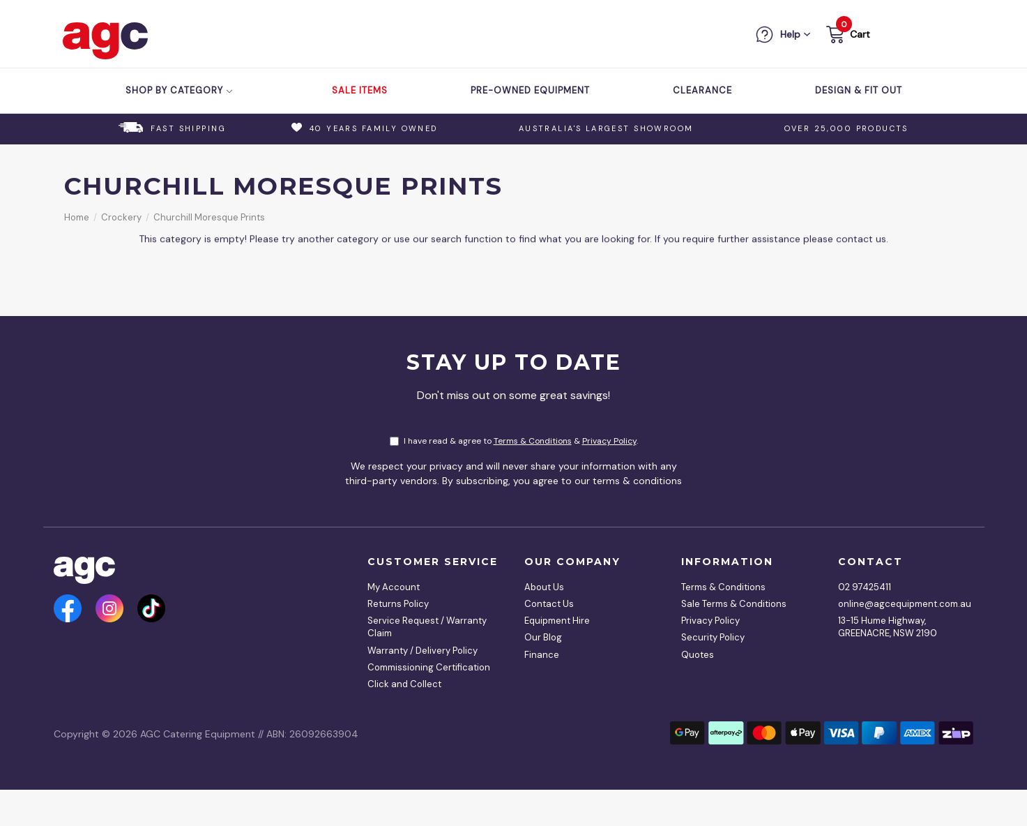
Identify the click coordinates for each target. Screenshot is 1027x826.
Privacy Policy (609, 440)
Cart (860, 34)
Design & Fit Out (858, 90)
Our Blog (543, 637)
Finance (541, 655)
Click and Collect (404, 684)
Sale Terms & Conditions (733, 604)
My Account (393, 587)
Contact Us (549, 604)
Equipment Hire (557, 620)
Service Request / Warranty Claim (427, 627)
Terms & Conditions (533, 440)
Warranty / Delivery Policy (422, 650)
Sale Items (360, 90)
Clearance (702, 90)
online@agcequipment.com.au (901, 604)
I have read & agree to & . (514, 440)
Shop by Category (179, 90)
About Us (544, 587)
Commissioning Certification (428, 667)
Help (790, 34)
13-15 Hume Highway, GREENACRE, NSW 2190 (887, 627)
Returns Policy (398, 604)
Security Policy (713, 637)
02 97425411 (864, 587)
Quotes (697, 655)
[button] (846, 36)
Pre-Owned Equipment (530, 90)
